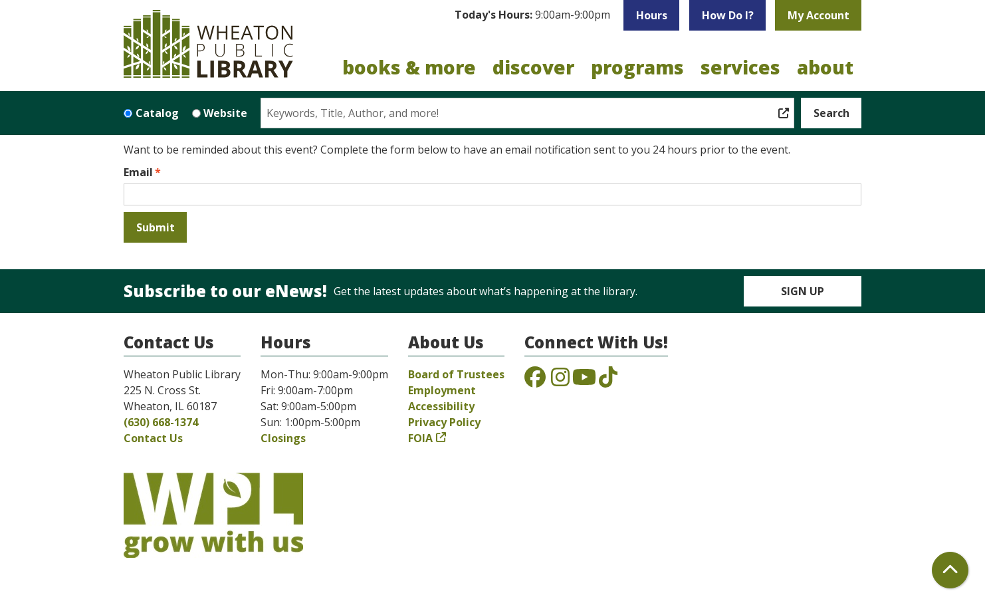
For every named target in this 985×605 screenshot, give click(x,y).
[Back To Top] (950, 570)
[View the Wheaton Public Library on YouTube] (584, 381)
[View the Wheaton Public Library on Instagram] (560, 381)
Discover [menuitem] (533, 67)
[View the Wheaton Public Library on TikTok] (608, 381)
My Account (818, 15)
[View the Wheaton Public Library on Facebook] (535, 381)
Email (138, 172)
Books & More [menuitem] (409, 67)
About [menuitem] (825, 67)
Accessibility (441, 406)
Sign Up (802, 291)
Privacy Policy (444, 422)
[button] (532, 15)
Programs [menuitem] (637, 67)
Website (225, 113)
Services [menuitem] (740, 67)
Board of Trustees (456, 374)
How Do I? (728, 15)
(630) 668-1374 (161, 422)
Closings (283, 438)
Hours (651, 15)
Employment (442, 390)
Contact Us (153, 438)
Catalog (157, 113)
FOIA (420, 438)
